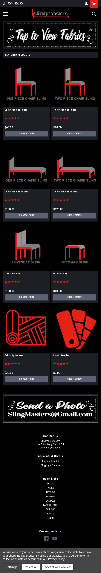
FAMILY (50, 488)
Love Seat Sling (13, 273)
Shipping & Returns (50, 465)
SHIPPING (50, 509)
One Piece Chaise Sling (17, 191)
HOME (50, 483)
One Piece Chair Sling (16, 110)
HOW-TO (50, 492)
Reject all (31, 567)
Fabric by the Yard (14, 355)
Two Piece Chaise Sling (65, 191)
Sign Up (55, 461)
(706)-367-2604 (13, 3)
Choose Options (26, 133)
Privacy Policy (56, 559)
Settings (11, 567)
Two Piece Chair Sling (64, 110)
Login (45, 461)
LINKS (50, 518)
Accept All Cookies (57, 567)
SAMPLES (50, 501)
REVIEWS (50, 496)
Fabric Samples (61, 355)
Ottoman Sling (60, 273)
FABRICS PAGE (50, 505)
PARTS (50, 513)
